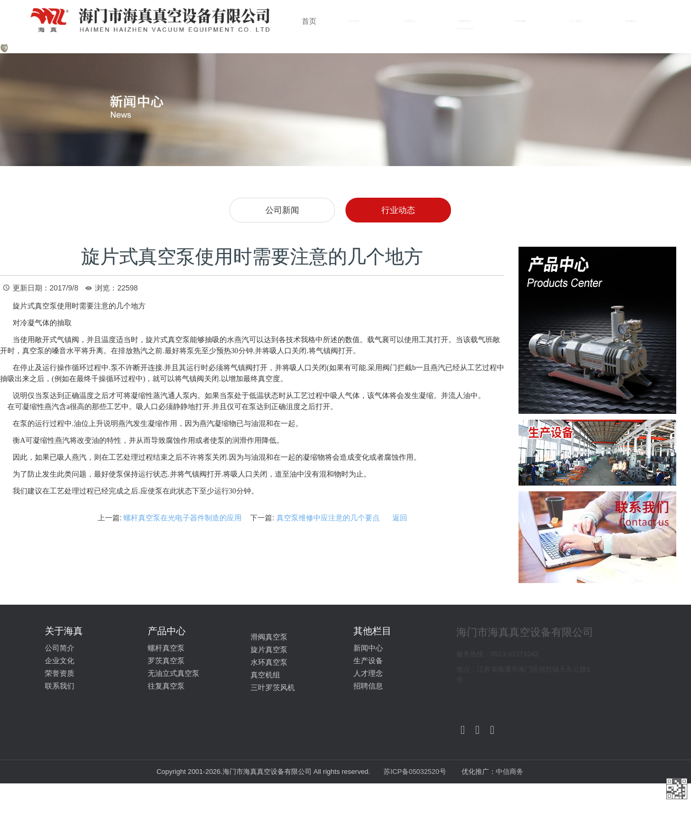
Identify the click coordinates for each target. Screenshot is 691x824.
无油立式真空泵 (173, 673)
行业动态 (398, 210)
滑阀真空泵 (269, 637)
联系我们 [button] (632, 21)
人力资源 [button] (576, 21)
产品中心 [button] (410, 21)
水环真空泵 (269, 662)
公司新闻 (282, 210)
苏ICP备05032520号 (415, 771)
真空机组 (265, 675)
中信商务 (509, 771)
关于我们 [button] (355, 21)
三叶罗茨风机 (273, 687)
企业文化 (59, 660)
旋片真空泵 (269, 649)
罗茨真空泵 (166, 660)
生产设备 (368, 660)
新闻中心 (368, 648)
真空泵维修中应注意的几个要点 (328, 517)
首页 (309, 21)
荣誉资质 (59, 673)
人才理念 (368, 673)
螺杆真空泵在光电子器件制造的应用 (182, 517)
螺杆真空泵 (166, 648)
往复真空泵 (166, 686)
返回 (399, 517)
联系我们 (59, 686)
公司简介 (59, 648)
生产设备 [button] (521, 21)
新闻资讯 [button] (465, 21)
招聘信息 (368, 686)
